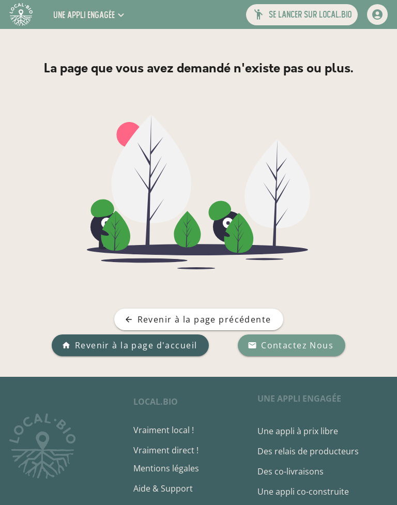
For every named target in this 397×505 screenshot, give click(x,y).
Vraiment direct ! (165, 450)
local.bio (155, 401)
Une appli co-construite (303, 491)
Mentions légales (166, 468)
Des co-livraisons (290, 471)
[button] (90, 15)
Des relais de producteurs (308, 451)
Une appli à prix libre (297, 431)
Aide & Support (163, 488)
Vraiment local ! (163, 430)
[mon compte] (377, 14)
